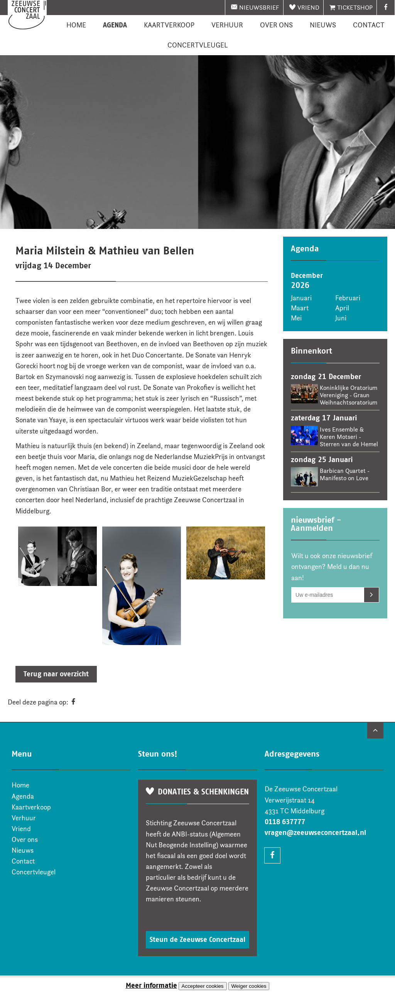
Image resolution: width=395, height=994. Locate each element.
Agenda (115, 25)
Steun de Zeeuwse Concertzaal (197, 939)
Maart (300, 308)
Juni (340, 318)
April (342, 308)
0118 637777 (285, 822)
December (307, 275)
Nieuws (323, 25)
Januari (301, 298)
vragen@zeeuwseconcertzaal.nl (315, 833)
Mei (296, 318)
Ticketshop (355, 7)
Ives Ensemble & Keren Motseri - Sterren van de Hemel (349, 437)
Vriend (308, 7)
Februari (347, 298)
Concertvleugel (197, 45)
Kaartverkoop (169, 25)
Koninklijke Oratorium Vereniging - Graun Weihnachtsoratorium (348, 395)
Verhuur (227, 25)
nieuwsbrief (259, 7)
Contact (369, 25)
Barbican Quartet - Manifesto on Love (345, 474)
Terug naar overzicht (56, 674)
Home (76, 25)
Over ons (276, 25)
